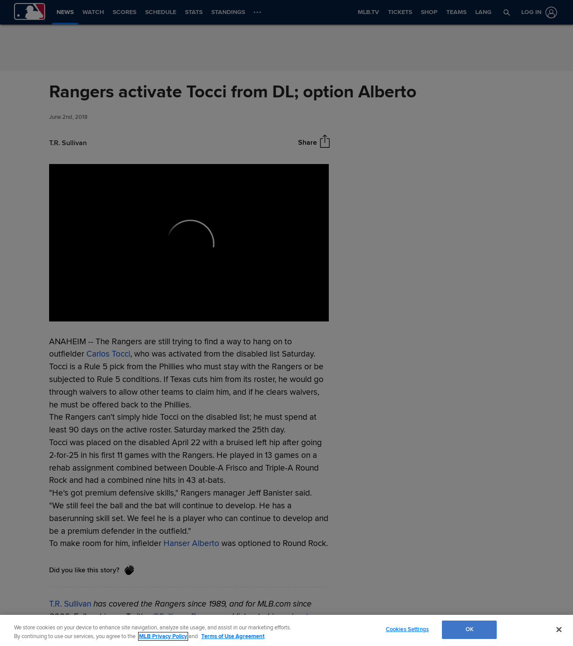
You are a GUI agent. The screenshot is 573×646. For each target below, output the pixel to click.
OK (469, 629)
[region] (286, 630)
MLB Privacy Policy (163, 636)
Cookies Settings (407, 629)
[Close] (559, 629)
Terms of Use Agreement (232, 636)
